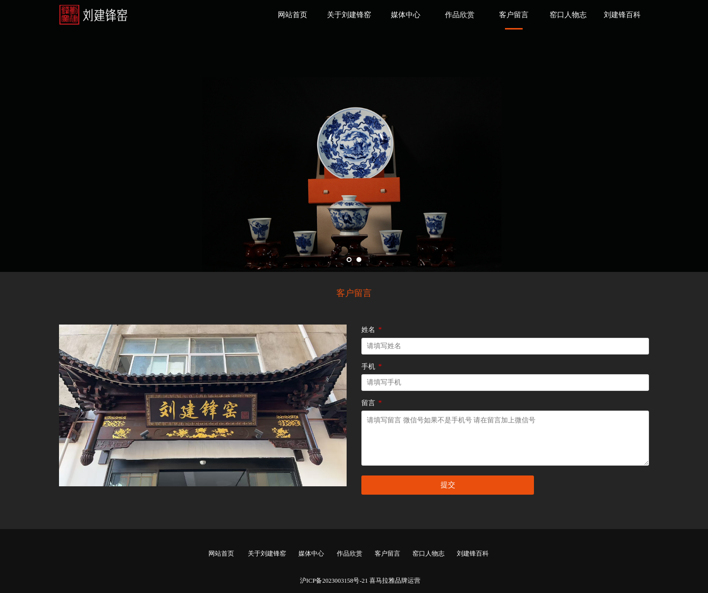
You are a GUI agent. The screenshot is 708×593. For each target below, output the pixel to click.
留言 (372, 403)
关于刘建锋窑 (349, 15)
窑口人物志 (568, 15)
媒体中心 (405, 15)
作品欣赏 (459, 15)
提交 (448, 485)
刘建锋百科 (622, 15)
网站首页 (292, 15)
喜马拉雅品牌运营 (394, 580)
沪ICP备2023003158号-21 (334, 580)
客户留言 (514, 15)
